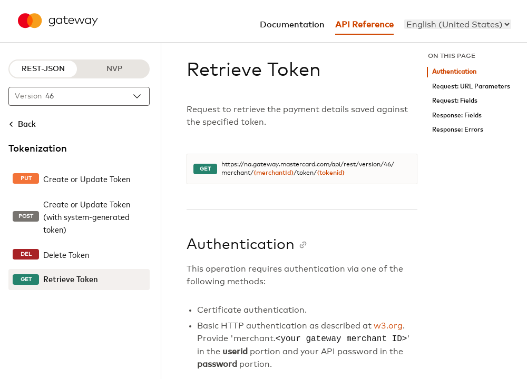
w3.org (388, 326)
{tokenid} (331, 173)
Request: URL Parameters (471, 86)
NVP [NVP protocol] (114, 69)
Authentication (454, 71)
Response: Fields (457, 115)
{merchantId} (273, 173)
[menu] (457, 24)
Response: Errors (457, 129)
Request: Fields (454, 100)
